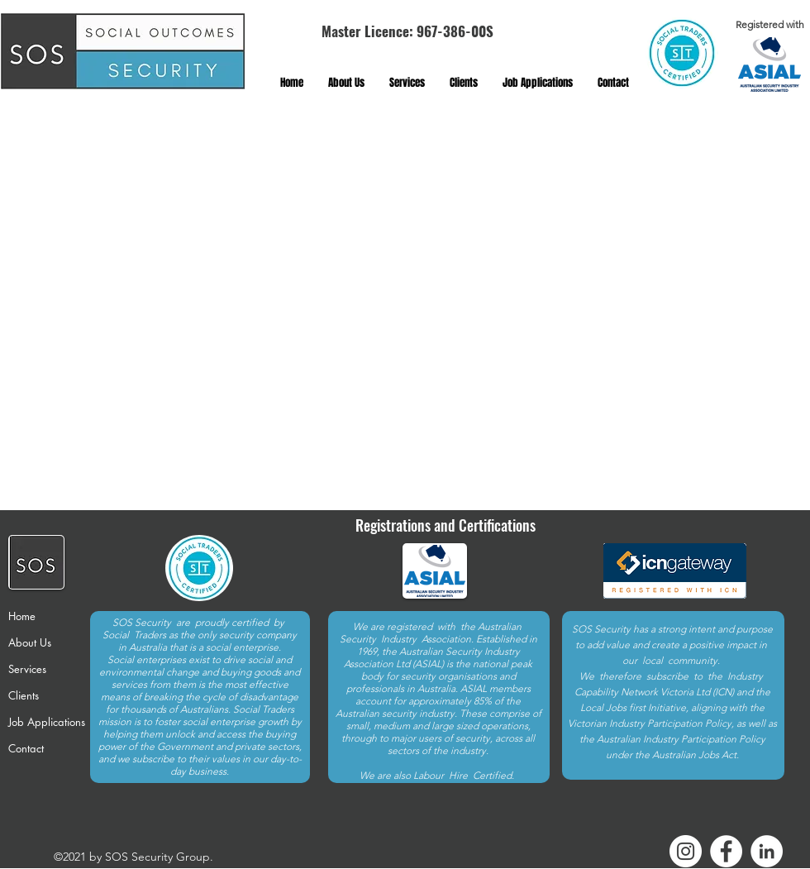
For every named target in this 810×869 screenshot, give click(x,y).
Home (22, 616)
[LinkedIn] (766, 851)
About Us (29, 642)
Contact (26, 748)
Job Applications (46, 721)
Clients (23, 695)
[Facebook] (726, 851)
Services (27, 668)
